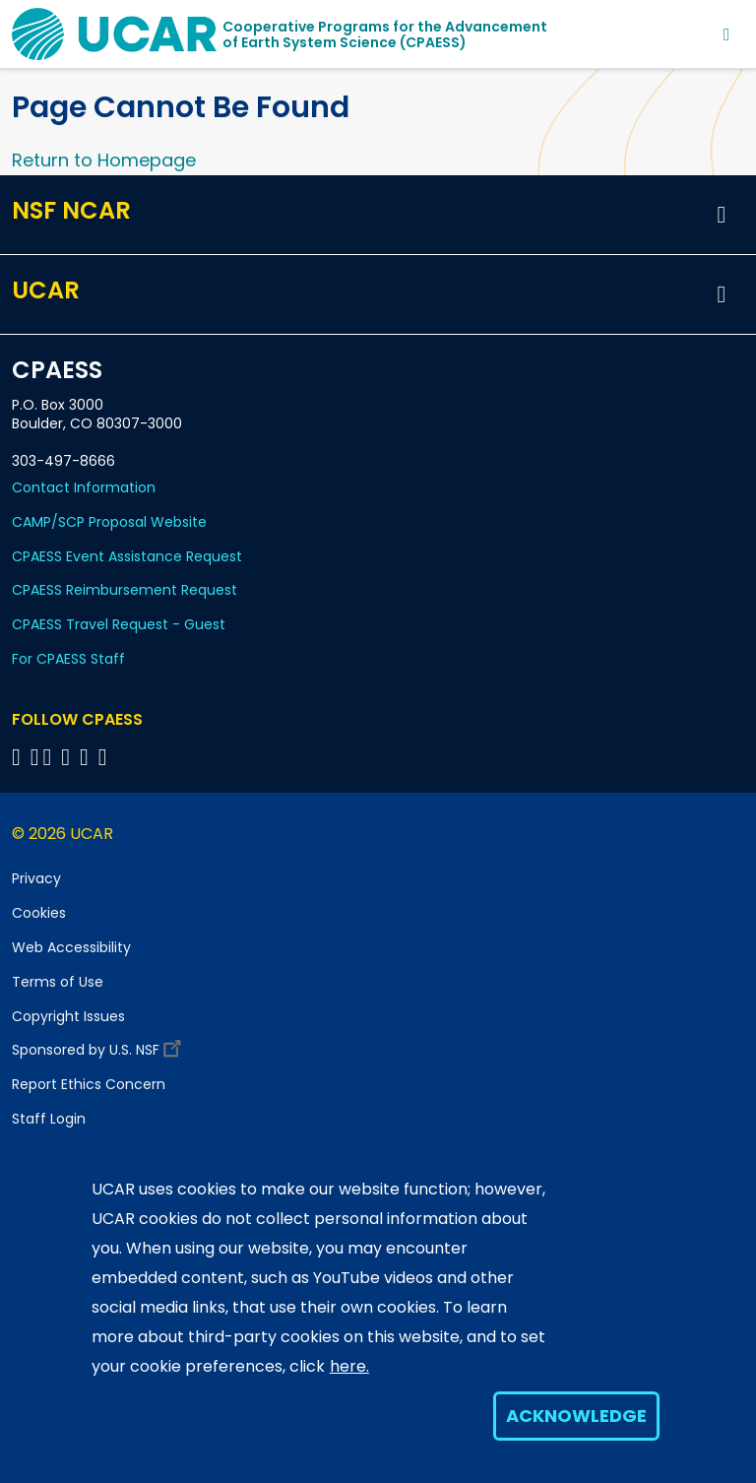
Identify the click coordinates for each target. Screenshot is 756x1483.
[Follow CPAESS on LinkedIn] (68, 757)
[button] (721, 214)
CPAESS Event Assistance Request (127, 556)
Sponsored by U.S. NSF (99, 1045)
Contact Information (84, 487)
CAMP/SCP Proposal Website (109, 522)
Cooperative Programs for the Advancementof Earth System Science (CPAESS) (384, 34)
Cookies (39, 913)
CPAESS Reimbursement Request (124, 590)
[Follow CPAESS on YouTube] (105, 757)
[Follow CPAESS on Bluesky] (35, 757)
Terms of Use (57, 982)
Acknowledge (576, 1415)
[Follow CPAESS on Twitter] (50, 757)
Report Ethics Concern (88, 1084)
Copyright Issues (68, 1016)
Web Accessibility (71, 947)
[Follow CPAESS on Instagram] (87, 757)
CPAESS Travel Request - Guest (118, 624)
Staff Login (49, 1118)
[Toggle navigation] (727, 34)
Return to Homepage (104, 160)
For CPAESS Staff (68, 659)
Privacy (36, 878)
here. (349, 1366)
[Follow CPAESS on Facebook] (19, 757)
